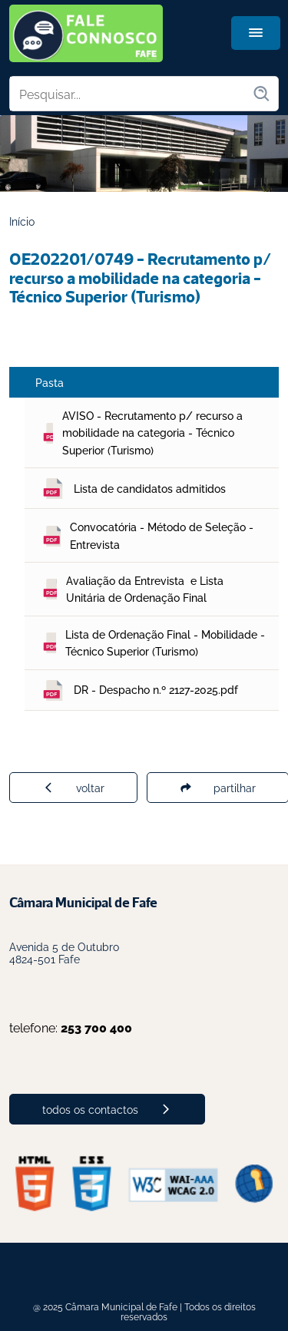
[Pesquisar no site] (131, 94)
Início (22, 220)
